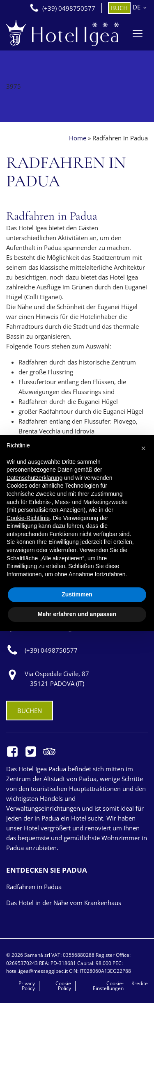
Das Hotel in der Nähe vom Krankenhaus (63, 903)
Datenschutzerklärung (34, 478)
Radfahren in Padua (34, 887)
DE (136, 7)
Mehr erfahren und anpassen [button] (77, 614)
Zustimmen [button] (77, 594)
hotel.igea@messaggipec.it (37, 970)
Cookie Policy (63, 986)
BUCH (119, 8)
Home (77, 138)
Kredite (139, 983)
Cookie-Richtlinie (28, 518)
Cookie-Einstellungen (108, 986)
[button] (143, 448)
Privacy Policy (26, 986)
